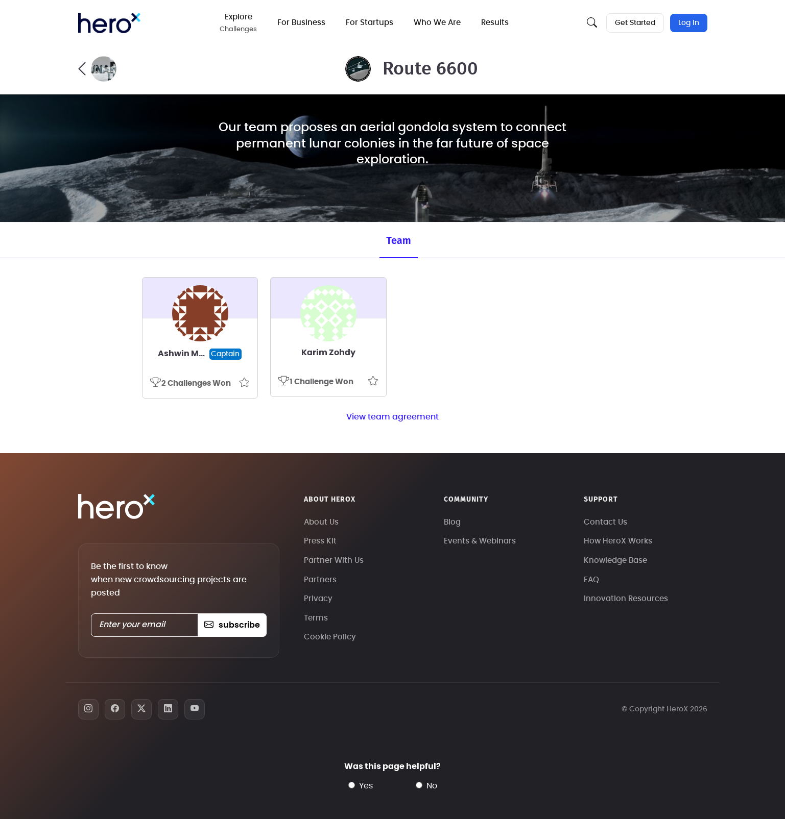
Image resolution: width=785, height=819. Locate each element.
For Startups (369, 23)
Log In (688, 23)
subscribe (232, 625)
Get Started (635, 23)
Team (398, 240)
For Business (301, 23)
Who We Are (437, 23)
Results (495, 23)
